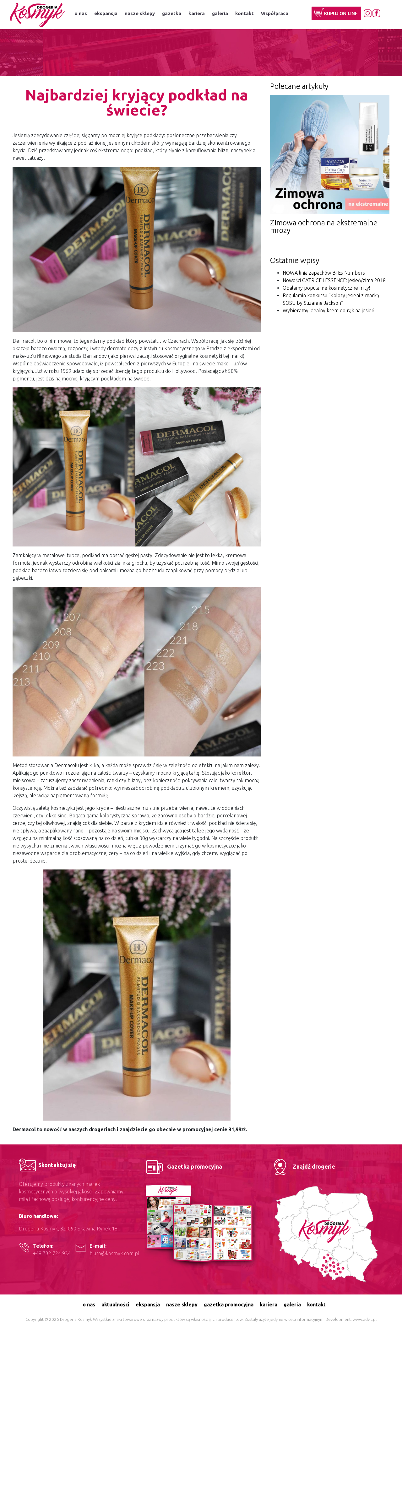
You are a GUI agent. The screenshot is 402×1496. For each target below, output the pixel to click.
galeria (220, 13)
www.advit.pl (365, 1319)
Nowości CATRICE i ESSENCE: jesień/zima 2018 (334, 280)
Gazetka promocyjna (183, 1166)
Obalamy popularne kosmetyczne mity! (326, 288)
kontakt (244, 13)
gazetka (171, 13)
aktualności (115, 1304)
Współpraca (274, 13)
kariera (196, 13)
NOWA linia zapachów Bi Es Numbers (324, 273)
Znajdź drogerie (302, 1166)
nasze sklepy (140, 13)
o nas (80, 13)
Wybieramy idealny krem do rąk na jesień (328, 310)
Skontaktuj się (47, 1165)
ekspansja (105, 13)
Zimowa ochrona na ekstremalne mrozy (324, 226)
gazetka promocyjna (228, 1304)
